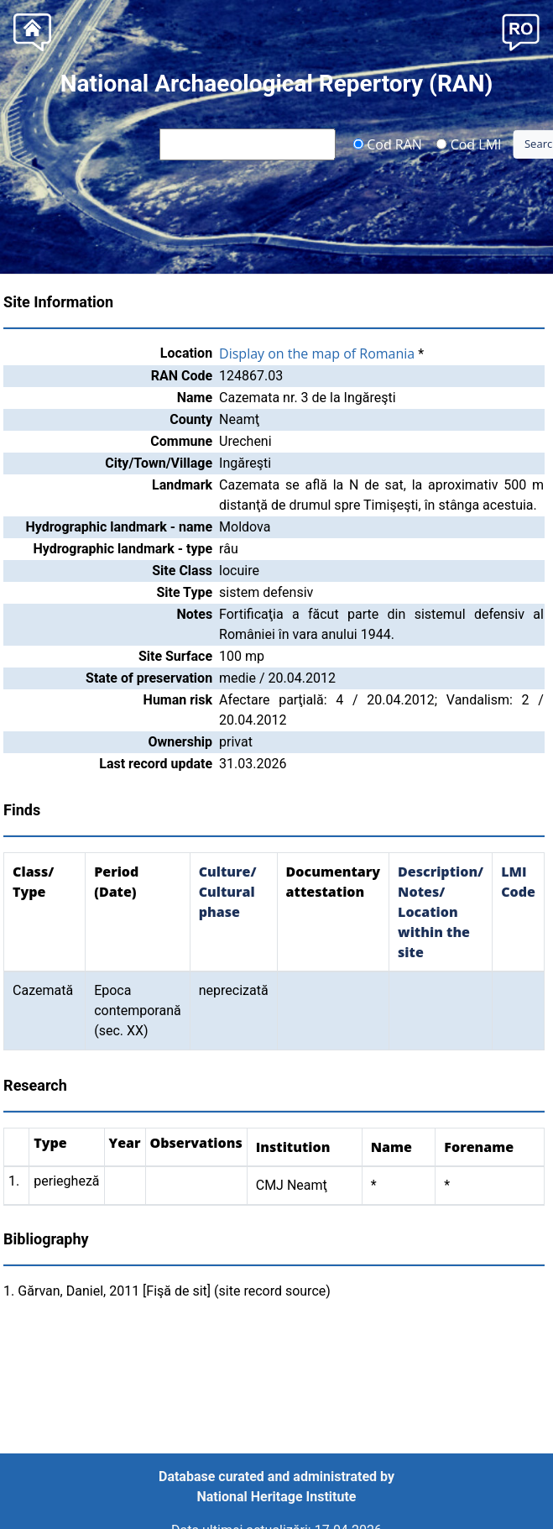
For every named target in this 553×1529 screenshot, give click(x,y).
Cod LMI (469, 143)
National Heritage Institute (277, 1497)
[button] (521, 30)
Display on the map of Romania (317, 353)
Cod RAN (387, 143)
